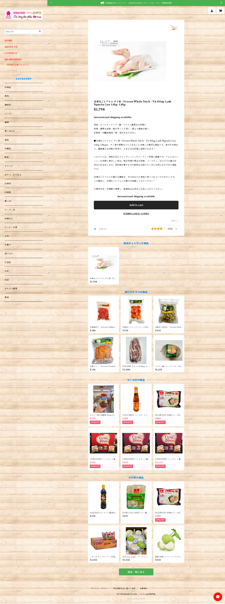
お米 (7, 271)
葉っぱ (8, 201)
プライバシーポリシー (99, 588)
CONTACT (11, 53)
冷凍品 (8, 87)
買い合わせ (10, 131)
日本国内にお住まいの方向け (136, 213)
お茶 (7, 236)
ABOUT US (11, 47)
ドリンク (9, 166)
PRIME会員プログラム (18, 65)
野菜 (7, 157)
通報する (175, 221)
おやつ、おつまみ (13, 175)
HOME (8, 40)
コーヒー (9, 113)
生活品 (8, 262)
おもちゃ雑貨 (11, 288)
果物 (7, 96)
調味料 (8, 105)
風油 (7, 297)
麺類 (7, 122)
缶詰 (7, 279)
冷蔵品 (8, 148)
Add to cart (136, 205)
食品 (7, 140)
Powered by (136, 599)
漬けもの (9, 253)
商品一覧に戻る (136, 572)
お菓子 (8, 244)
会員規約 (143, 588)
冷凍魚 (8, 192)
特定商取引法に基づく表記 (124, 588)
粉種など (9, 218)
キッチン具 (10, 210)
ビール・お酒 (11, 227)
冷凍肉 (8, 183)
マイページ (12, 70)
